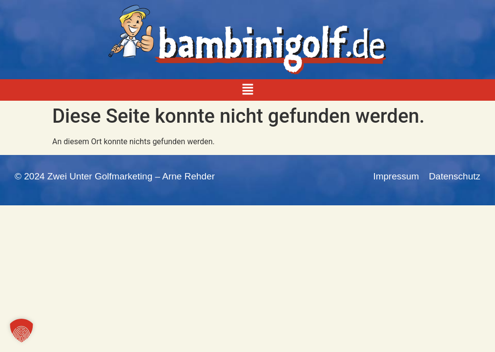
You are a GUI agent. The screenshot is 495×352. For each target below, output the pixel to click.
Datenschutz (454, 176)
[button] (247, 90)
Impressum (396, 176)
